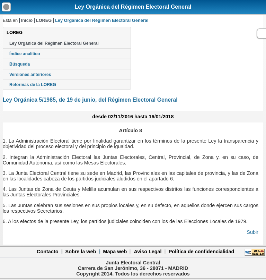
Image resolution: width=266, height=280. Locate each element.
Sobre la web (80, 251)
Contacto (47, 251)
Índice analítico (24, 53)
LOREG (44, 20)
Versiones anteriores (30, 74)
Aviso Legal (147, 251)
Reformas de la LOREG (32, 84)
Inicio (27, 20)
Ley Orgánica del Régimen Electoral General (132, 7)
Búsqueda (19, 64)
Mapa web (115, 251)
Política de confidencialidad (201, 251)
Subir (252, 232)
